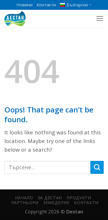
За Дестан (50, 197)
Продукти (79, 197)
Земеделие (56, 202)
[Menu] (100, 19)
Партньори (25, 202)
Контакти (46, 4)
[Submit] (97, 167)
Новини (24, 4)
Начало (24, 197)
